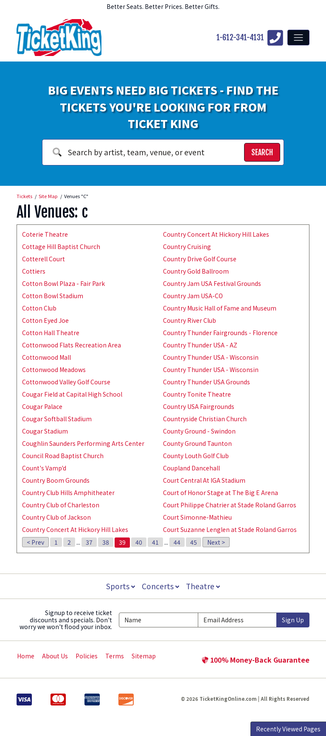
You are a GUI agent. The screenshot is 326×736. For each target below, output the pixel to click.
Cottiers (33, 271)
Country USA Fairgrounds (198, 406)
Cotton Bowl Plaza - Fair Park (63, 283)
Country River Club (189, 320)
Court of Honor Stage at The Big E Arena (220, 492)
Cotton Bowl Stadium (52, 295)
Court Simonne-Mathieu (197, 517)
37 (89, 542)
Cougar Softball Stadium (57, 418)
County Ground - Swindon (199, 431)
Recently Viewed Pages (288, 729)
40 (138, 542)
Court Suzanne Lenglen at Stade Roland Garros (230, 529)
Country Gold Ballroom (196, 271)
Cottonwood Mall (46, 357)
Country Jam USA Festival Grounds (212, 283)
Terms (114, 656)
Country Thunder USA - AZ (200, 345)
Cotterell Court (43, 259)
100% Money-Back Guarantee (255, 660)
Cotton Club (39, 308)
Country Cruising (187, 246)
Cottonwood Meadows (54, 369)
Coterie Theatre (45, 234)
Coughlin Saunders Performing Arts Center (83, 443)
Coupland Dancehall (191, 468)
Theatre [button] (203, 586)
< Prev (35, 542)
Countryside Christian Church (205, 418)
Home (25, 656)
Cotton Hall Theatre (50, 332)
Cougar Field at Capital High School (72, 394)
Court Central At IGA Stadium (204, 480)
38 (105, 542)
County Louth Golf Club (196, 455)
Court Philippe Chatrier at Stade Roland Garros (229, 505)
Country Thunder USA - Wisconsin (211, 357)
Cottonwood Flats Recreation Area (71, 345)
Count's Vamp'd (44, 468)
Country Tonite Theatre (197, 394)
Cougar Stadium (45, 431)
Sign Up (293, 620)
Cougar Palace (42, 406)
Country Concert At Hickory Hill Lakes (75, 529)
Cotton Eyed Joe (45, 320)
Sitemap (144, 656)
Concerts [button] (160, 586)
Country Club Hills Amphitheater (68, 492)
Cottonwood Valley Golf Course (66, 382)
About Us (55, 656)
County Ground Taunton (197, 443)
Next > (216, 542)
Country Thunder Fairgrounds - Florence (220, 332)
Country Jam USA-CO (193, 295)
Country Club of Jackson (56, 517)
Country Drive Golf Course (199, 259)
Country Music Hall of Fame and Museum (219, 308)
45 (193, 542)
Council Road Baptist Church (63, 455)
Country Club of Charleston (60, 505)
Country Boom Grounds (56, 480)
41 (155, 542)
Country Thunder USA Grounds (206, 382)
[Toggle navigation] (298, 37)
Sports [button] (120, 586)
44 (177, 542)
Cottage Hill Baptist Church (61, 246)
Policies (87, 656)
